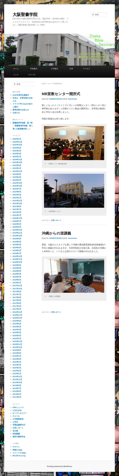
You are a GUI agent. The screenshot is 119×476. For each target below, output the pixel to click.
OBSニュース (18, 407)
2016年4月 (17, 330)
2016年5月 (17, 327)
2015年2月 (17, 371)
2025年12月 (17, 142)
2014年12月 (17, 376)
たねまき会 (17, 410)
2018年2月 (17, 280)
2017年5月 (17, 300)
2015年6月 (17, 359)
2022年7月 (17, 189)
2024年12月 (17, 159)
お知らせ (16, 113)
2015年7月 (17, 356)
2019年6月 (17, 245)
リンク (18, 75)
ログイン (16, 447)
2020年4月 (17, 224)
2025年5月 (17, 151)
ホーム (19, 69)
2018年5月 (17, 274)
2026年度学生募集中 (21, 95)
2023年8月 (17, 174)
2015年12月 (17, 341)
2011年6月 (17, 397)
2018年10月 (17, 262)
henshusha (72, 99)
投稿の (17, 450)
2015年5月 (17, 362)
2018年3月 (17, 277)
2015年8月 (17, 353)
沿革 (73, 69)
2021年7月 (17, 209)
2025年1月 (17, 157)
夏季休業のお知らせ (21, 110)
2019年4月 (17, 247)
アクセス (91, 69)
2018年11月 (17, 259)
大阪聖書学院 (25, 14)
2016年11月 (17, 315)
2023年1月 (17, 180)
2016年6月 (17, 324)
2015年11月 (17, 344)
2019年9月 (17, 239)
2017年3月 (17, 306)
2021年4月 (17, 212)
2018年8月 (17, 268)
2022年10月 (17, 186)
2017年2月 (17, 309)
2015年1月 (17, 374)
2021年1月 (17, 215)
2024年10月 (17, 162)
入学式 (15, 422)
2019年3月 (17, 250)
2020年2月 (17, 227)
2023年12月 (17, 171)
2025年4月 (17, 154)
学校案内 (38, 69)
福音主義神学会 (19, 437)
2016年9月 (17, 321)
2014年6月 (17, 391)
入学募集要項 (18, 419)
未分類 (15, 431)
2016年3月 (17, 332)
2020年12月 (17, 218)
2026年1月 (17, 139)
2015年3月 (17, 368)
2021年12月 (17, 201)
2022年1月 (17, 198)
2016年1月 (17, 338)
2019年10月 (17, 236)
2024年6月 (17, 165)
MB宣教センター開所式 (61, 94)
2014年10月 (17, 382)
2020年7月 (17, 221)
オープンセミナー (20, 413)
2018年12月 (17, 256)
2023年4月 (17, 177)
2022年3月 (17, 195)
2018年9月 (17, 265)
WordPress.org (19, 456)
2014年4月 (17, 394)
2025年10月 (17, 145)
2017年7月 (17, 294)
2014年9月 (17, 385)
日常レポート (56, 220)
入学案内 (58, 69)
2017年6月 (17, 297)
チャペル (32, 75)
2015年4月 (17, 365)
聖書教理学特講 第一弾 (22, 123)
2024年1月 (17, 168)
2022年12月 (17, 183)
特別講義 (16, 434)
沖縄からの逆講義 (56, 233)
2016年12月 (17, 312)
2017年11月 (17, 286)
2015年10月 (17, 347)
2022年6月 (17, 192)
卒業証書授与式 (19, 425)
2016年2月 (17, 336)
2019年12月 (17, 230)
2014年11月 (17, 379)
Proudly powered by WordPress (59, 466)
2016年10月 (17, 318)
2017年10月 (17, 289)
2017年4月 (17, 303)
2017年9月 (17, 291)
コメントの (19, 453)
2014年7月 (17, 388)
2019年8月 (17, 242)
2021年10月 (17, 203)
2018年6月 (17, 271)
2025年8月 (17, 148)
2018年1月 (17, 283)
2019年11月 (17, 233)
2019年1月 (17, 253)
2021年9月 (17, 206)
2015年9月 (17, 350)
